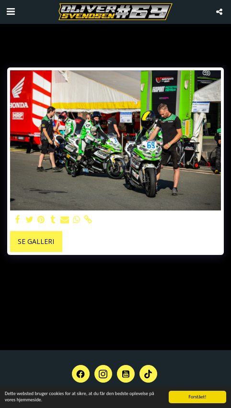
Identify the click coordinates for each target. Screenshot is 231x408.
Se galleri (36, 241)
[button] (10, 11)
